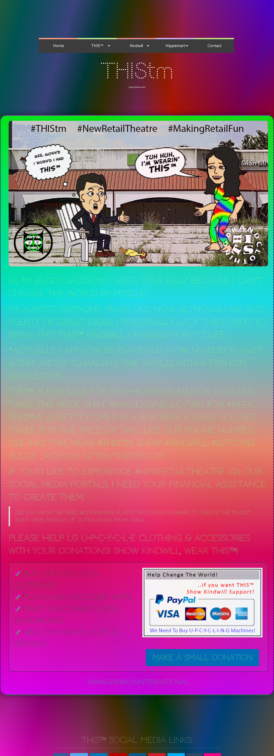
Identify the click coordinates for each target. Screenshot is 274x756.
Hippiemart (175, 46)
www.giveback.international (138, 681)
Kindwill (136, 46)
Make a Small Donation (202, 657)
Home (58, 46)
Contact (214, 46)
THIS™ (97, 46)
